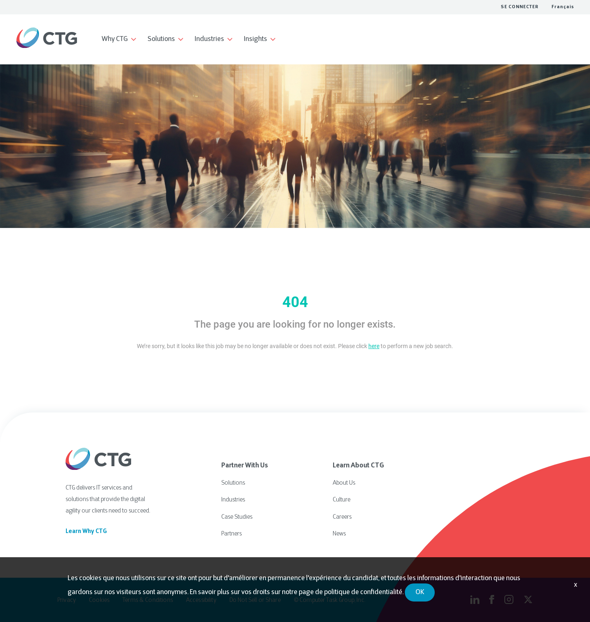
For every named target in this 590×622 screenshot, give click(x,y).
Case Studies (236, 516)
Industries (233, 499)
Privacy (66, 599)
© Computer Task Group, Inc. (329, 599)
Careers (342, 516)
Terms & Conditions (148, 599)
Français (562, 7)
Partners (231, 532)
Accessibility (201, 599)
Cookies (99, 599)
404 (295, 302)
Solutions (233, 483)
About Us (344, 483)
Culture (341, 499)
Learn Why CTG (86, 532)
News (339, 532)
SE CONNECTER (519, 7)
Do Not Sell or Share (255, 599)
